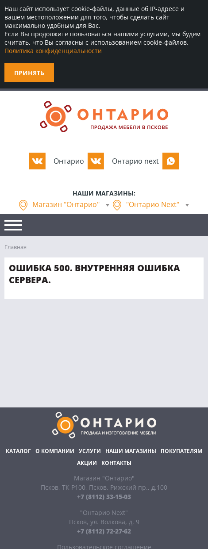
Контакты (116, 463)
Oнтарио (69, 161)
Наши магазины (130, 451)
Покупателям (181, 451)
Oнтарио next (135, 161)
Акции (87, 463)
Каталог (18, 451)
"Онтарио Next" (152, 204)
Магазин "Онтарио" (66, 204)
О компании (54, 451)
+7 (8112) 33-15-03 (104, 496)
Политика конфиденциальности (53, 50)
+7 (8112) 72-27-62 (104, 531)
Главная (15, 247)
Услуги (90, 451)
